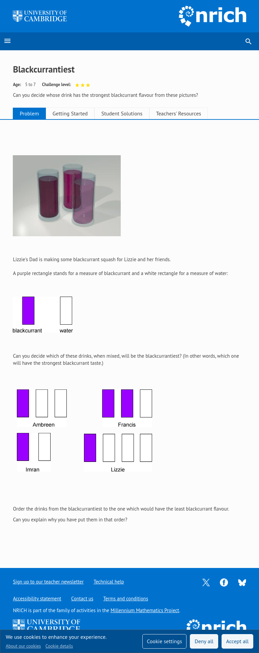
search (248, 41)
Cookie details (59, 646)
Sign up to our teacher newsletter (48, 581)
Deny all (204, 641)
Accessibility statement (37, 598)
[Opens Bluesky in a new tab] (242, 582)
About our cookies (23, 646)
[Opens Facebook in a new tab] (224, 582)
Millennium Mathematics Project (145, 610)
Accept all (237, 641)
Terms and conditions (126, 598)
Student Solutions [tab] (135, 113)
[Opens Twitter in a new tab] (206, 582)
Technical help (109, 581)
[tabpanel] (129, 338)
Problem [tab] (32, 113)
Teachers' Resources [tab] (197, 113)
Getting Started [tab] (78, 113)
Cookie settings (164, 641)
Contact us (82, 598)
